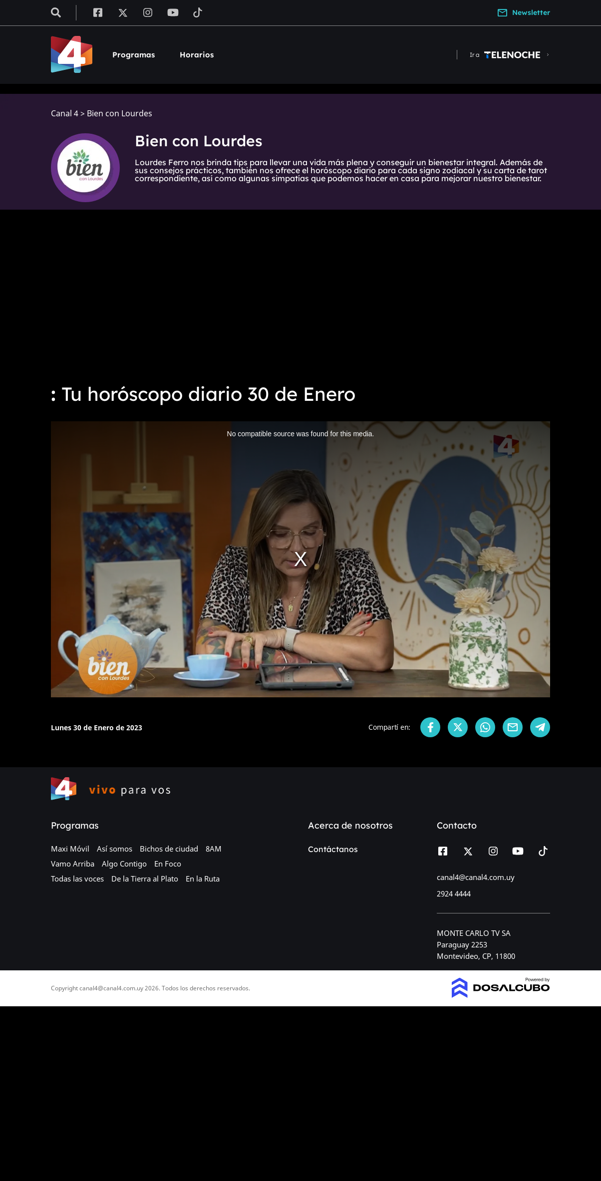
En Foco (167, 864)
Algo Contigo (124, 864)
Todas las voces (77, 879)
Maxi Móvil (70, 849)
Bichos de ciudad (169, 849)
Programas (133, 54)
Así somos (114, 849)
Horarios (197, 54)
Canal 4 (64, 113)
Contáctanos (333, 849)
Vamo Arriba (72, 864)
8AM (214, 849)
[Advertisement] (300, 299)
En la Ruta (203, 879)
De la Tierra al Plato (144, 879)
